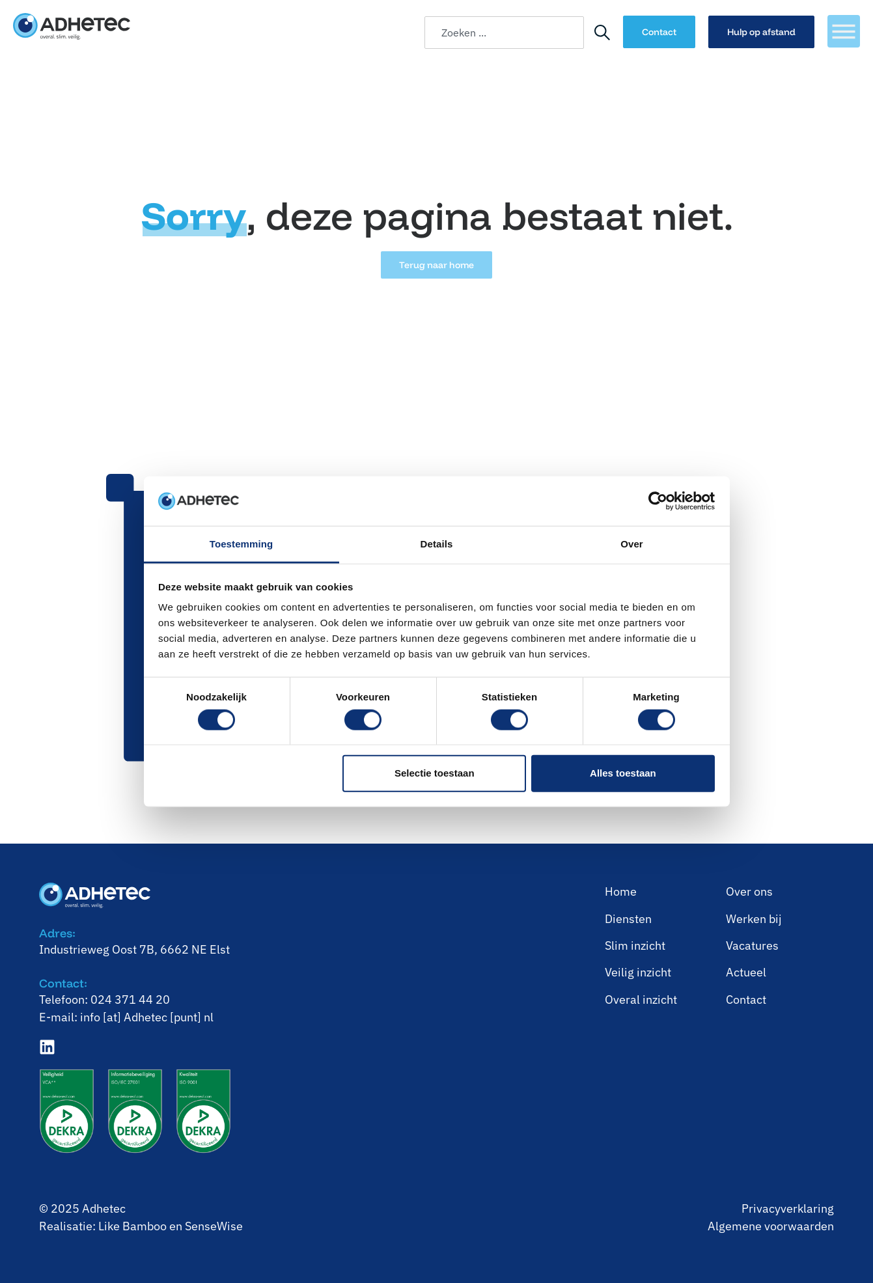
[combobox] (504, 32)
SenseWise (214, 1226)
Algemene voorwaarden (771, 1226)
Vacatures (752, 945)
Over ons (749, 891)
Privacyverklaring (787, 1208)
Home (621, 891)
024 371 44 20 (130, 999)
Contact (746, 999)
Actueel (746, 972)
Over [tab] (631, 543)
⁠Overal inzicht (641, 999)
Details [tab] (437, 543)
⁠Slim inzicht (635, 945)
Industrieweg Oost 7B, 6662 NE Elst (134, 949)
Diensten (628, 918)
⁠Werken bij (754, 918)
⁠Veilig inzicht (638, 972)
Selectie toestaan (435, 773)
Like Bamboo (132, 1226)
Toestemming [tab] (241, 543)
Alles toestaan (623, 773)
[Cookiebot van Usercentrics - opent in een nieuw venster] (658, 501)
